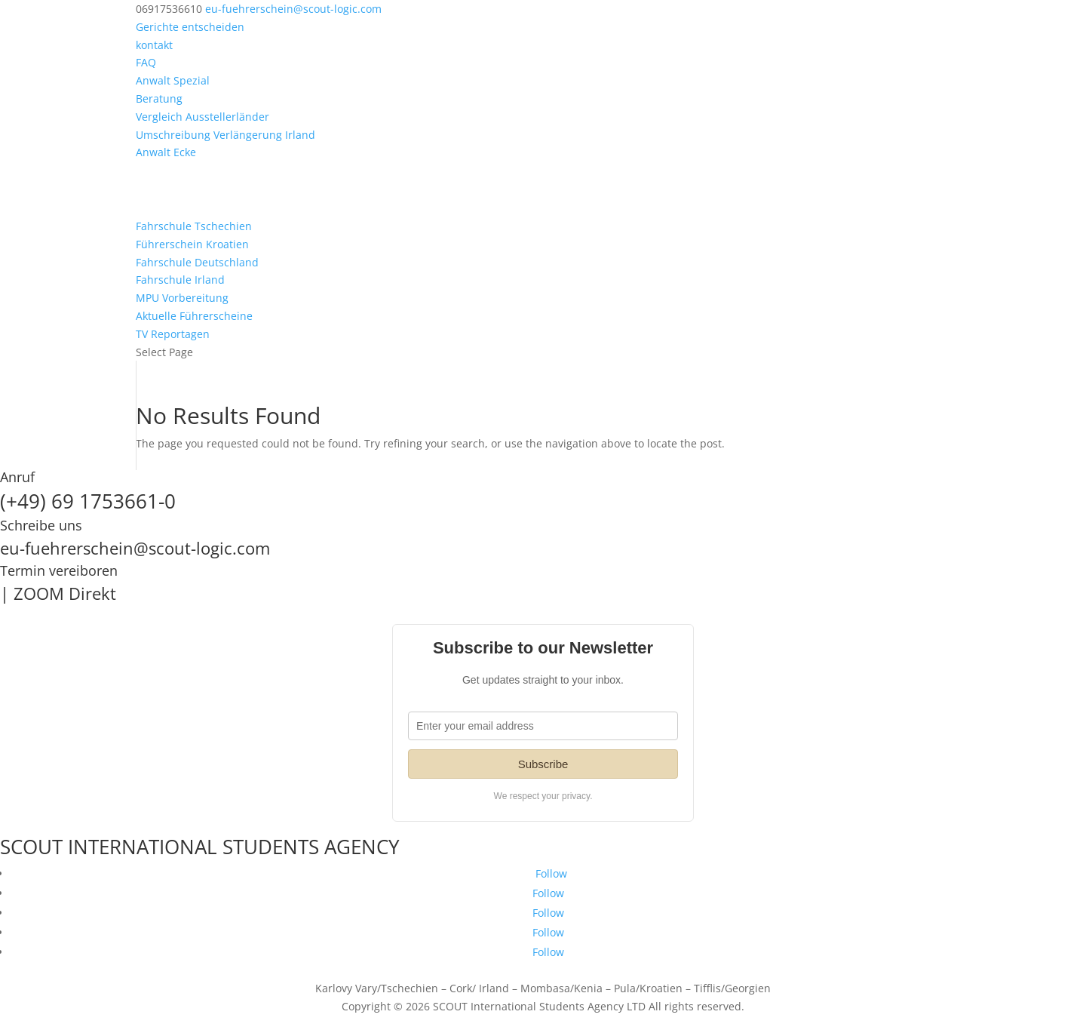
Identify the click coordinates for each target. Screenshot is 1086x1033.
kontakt (154, 45)
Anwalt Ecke (166, 152)
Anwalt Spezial (173, 80)
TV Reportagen (173, 334)
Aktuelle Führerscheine (194, 316)
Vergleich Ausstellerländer (202, 116)
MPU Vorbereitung (182, 298)
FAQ (146, 62)
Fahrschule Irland (180, 279)
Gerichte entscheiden (190, 27)
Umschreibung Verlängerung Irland (225, 135)
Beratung (159, 98)
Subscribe (543, 764)
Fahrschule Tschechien (194, 226)
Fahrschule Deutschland (197, 262)
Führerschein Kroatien (192, 244)
